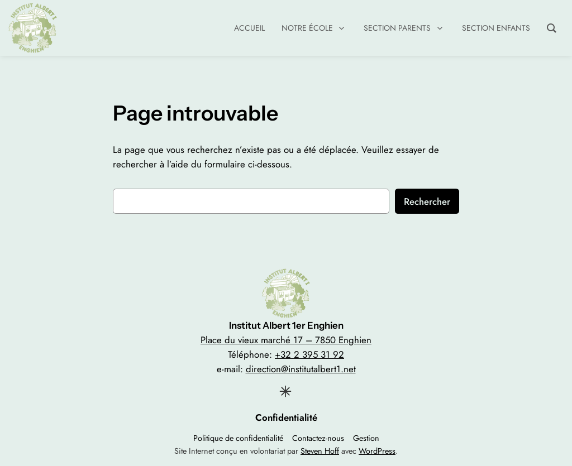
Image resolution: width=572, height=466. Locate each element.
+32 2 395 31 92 (309, 354)
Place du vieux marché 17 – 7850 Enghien (286, 340)
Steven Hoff (320, 451)
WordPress (377, 451)
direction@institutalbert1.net (301, 369)
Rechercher (427, 201)
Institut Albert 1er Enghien (286, 325)
